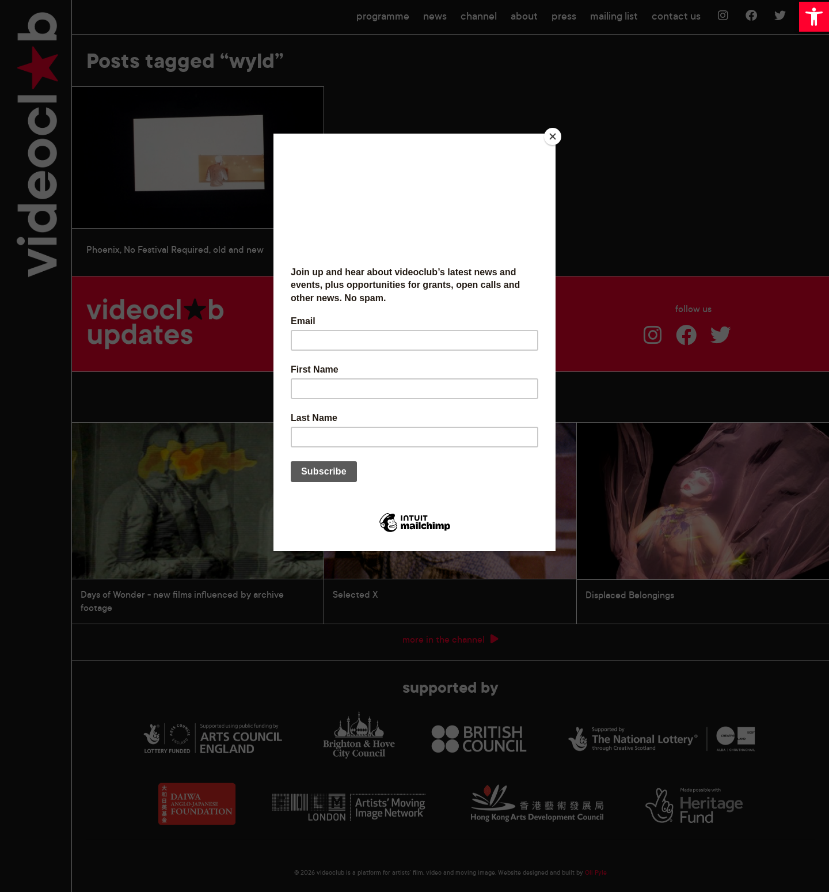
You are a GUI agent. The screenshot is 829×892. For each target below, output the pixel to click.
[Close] (552, 136)
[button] (814, 17)
